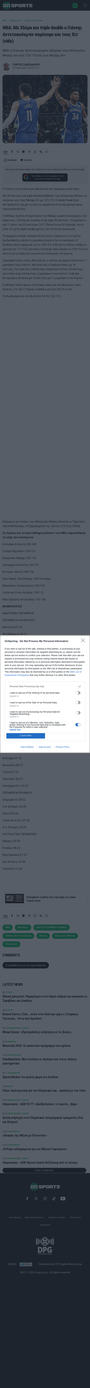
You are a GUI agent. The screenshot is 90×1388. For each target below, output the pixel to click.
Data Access (45, 747)
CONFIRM (26, 736)
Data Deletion (27, 747)
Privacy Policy (62, 747)
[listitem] (45, 686)
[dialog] (45, 694)
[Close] (84, 641)
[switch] (77, 692)
